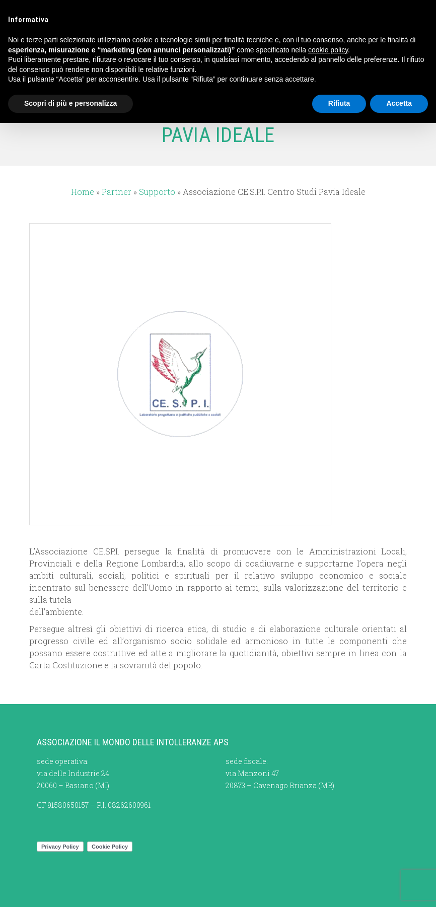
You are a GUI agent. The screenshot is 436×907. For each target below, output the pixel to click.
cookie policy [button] (328, 50)
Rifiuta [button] (339, 103)
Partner (116, 191)
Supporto (157, 191)
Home (82, 191)
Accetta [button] (399, 103)
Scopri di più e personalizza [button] (70, 103)
